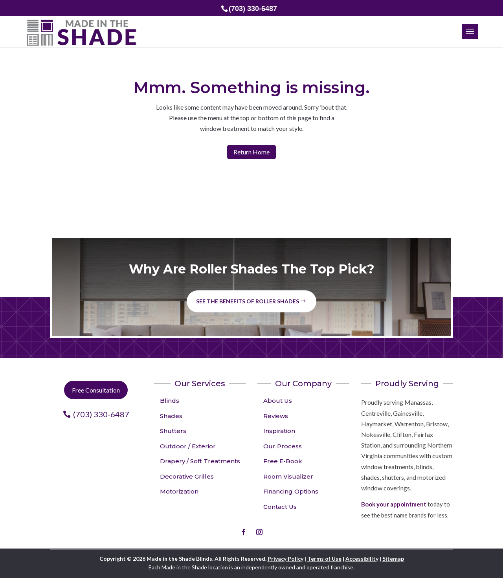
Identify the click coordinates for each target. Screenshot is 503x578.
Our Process (282, 446)
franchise (341, 567)
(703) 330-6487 (101, 414)
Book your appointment (393, 504)
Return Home (251, 152)
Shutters (173, 431)
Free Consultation (96, 390)
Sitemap (393, 558)
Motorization (179, 491)
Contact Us (280, 506)
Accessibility (361, 558)
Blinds (169, 400)
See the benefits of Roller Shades (247, 301)
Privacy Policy (285, 558)
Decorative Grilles (187, 476)
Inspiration (279, 431)
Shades (171, 416)
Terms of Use (324, 558)
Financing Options (290, 491)
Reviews (275, 416)
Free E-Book (282, 461)
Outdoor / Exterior (188, 446)
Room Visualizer (288, 476)
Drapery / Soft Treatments (200, 461)
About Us (277, 400)
